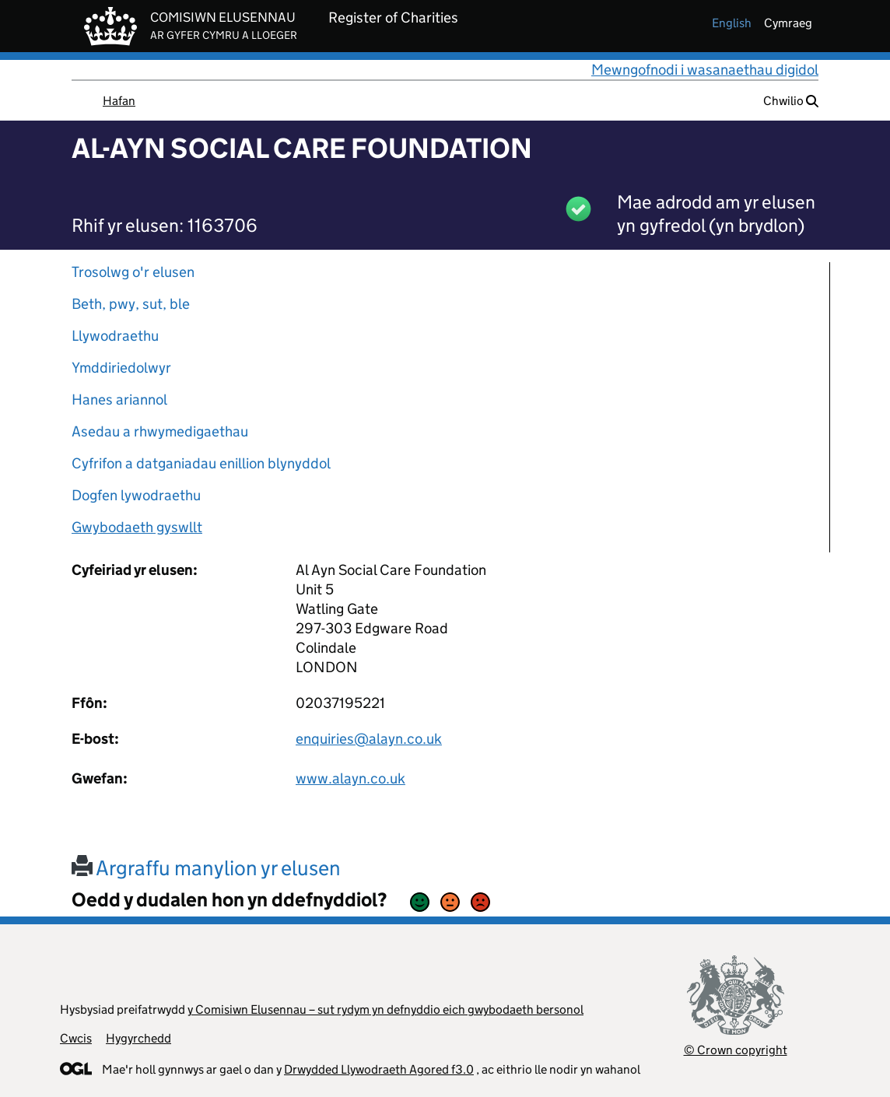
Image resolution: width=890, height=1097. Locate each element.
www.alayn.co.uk (350, 778)
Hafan (119, 100)
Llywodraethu (115, 336)
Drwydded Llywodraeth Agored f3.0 (379, 1069)
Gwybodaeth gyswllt (137, 527)
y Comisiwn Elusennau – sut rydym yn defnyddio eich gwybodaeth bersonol (385, 1009)
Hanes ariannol (119, 399)
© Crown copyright (735, 1050)
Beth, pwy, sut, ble (131, 304)
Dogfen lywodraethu (136, 495)
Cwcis (76, 1038)
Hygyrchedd (138, 1038)
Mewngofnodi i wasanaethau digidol (704, 70)
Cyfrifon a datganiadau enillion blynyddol (201, 463)
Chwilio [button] (790, 100)
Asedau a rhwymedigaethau (160, 431)
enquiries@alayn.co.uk (369, 739)
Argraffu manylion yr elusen (206, 868)
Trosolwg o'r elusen (133, 272)
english (732, 23)
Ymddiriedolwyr (121, 368)
